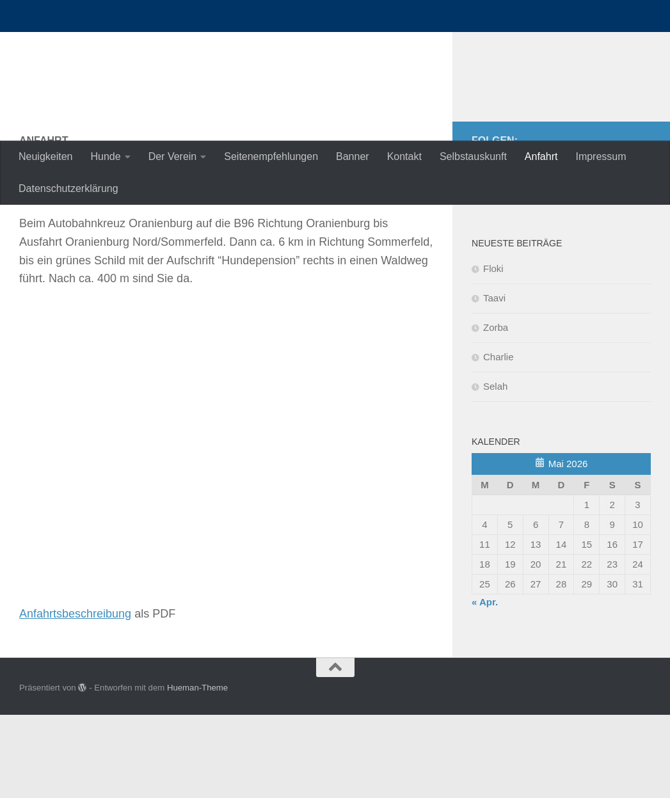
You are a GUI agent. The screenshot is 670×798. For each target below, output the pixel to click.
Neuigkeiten (46, 156)
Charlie (498, 440)
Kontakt (404, 156)
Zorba (495, 410)
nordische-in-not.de (141, 44)
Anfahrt (541, 156)
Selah (495, 469)
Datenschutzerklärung (68, 188)
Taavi (494, 381)
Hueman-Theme (197, 771)
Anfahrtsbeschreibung (75, 696)
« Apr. (485, 685)
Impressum (600, 156)
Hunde (106, 156)
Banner (352, 156)
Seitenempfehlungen (271, 156)
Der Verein (172, 156)
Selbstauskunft (473, 156)
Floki (493, 351)
